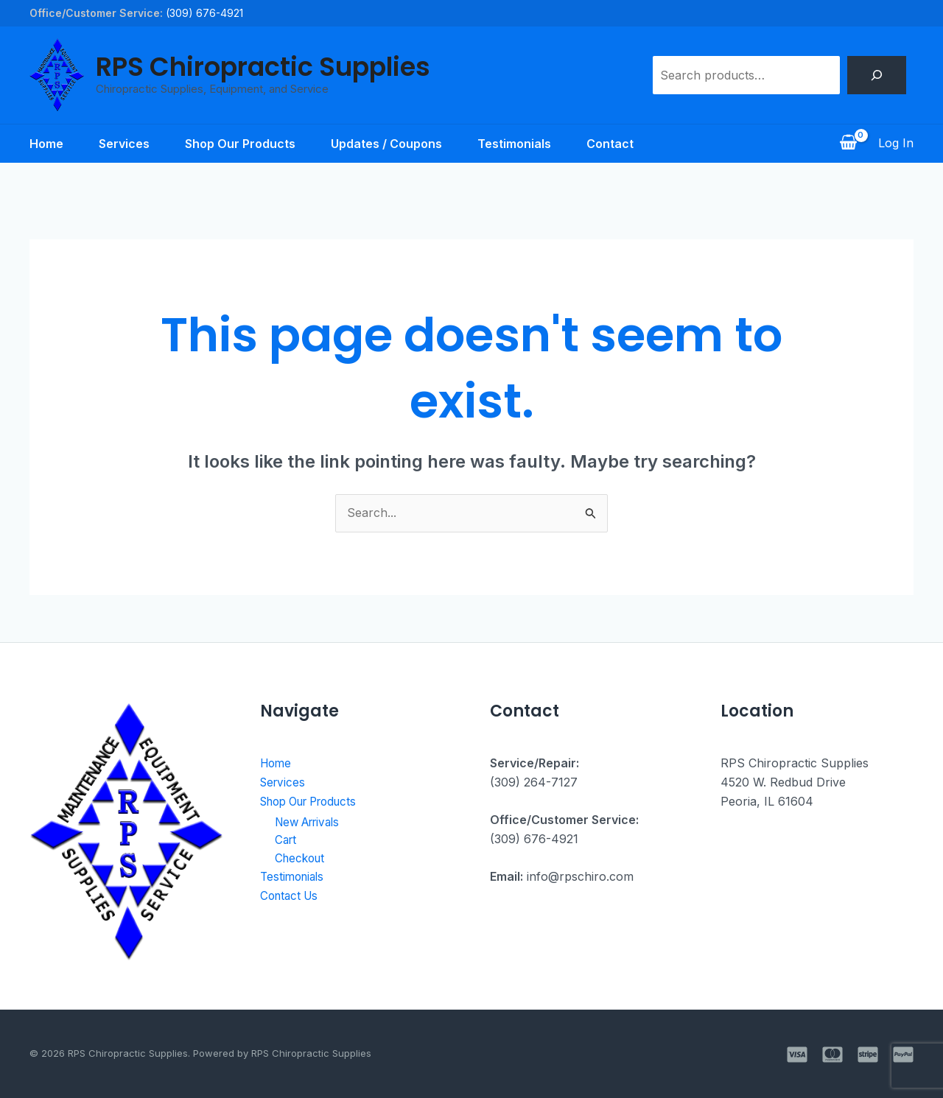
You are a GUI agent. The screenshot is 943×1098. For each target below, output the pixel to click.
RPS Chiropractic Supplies (263, 67)
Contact (610, 143)
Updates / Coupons (386, 143)
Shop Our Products (240, 143)
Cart (286, 841)
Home (46, 143)
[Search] (876, 75)
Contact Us (291, 898)
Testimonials (514, 143)
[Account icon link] (896, 143)
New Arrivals (311, 822)
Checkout (302, 860)
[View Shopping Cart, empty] (847, 143)
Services (124, 143)
